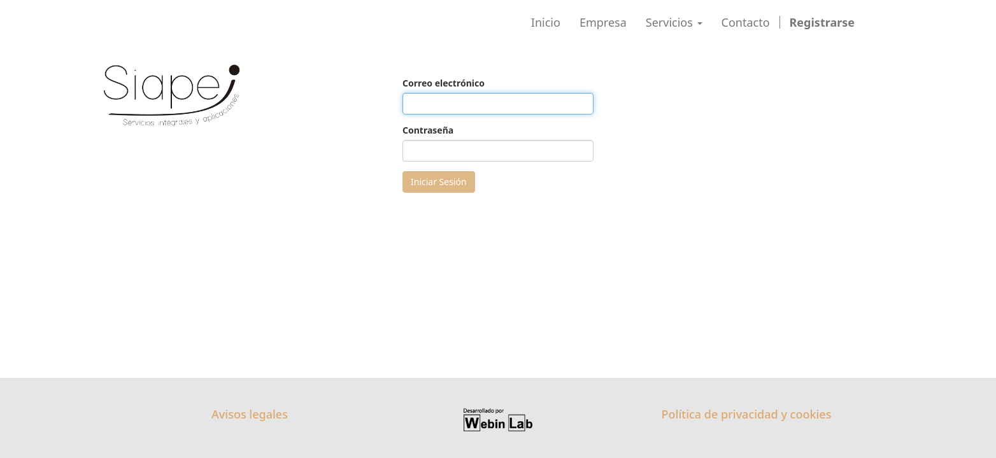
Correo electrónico (443, 83)
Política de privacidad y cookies (747, 414)
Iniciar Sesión (439, 182)
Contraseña (427, 130)
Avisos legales (249, 414)
